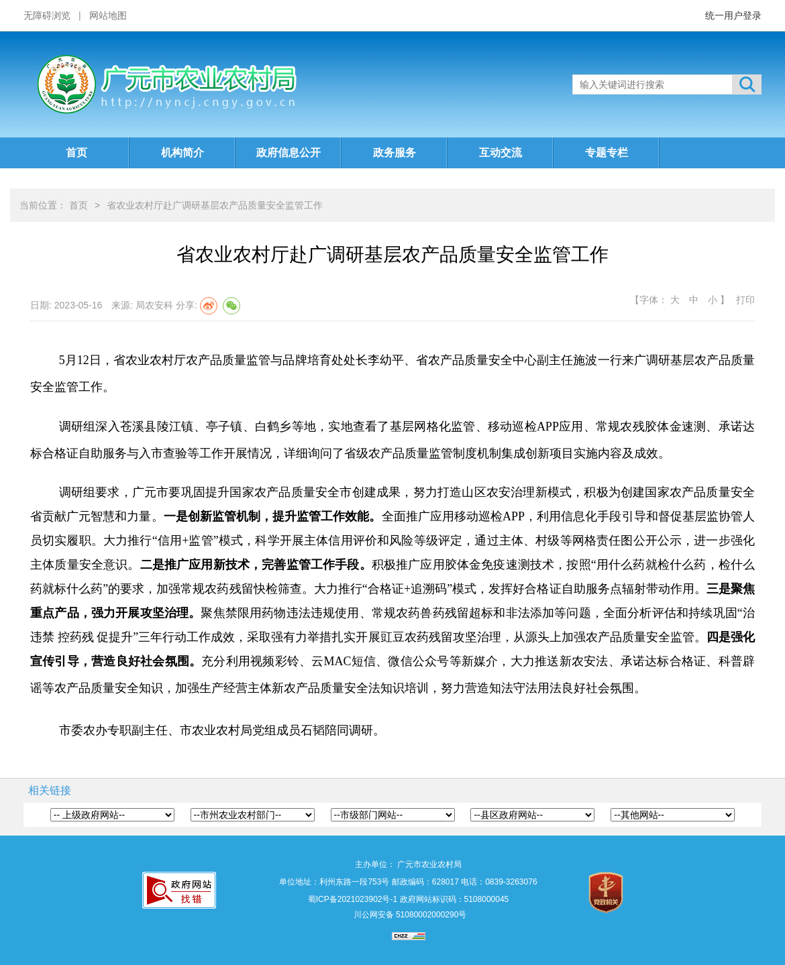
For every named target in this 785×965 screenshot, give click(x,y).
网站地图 (108, 15)
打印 (745, 299)
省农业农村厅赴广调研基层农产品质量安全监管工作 (215, 205)
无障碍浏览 (46, 15)
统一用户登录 (733, 15)
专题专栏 (606, 152)
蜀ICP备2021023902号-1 (352, 899)
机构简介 (182, 152)
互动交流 (500, 152)
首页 (76, 152)
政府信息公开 (288, 152)
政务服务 (394, 152)
